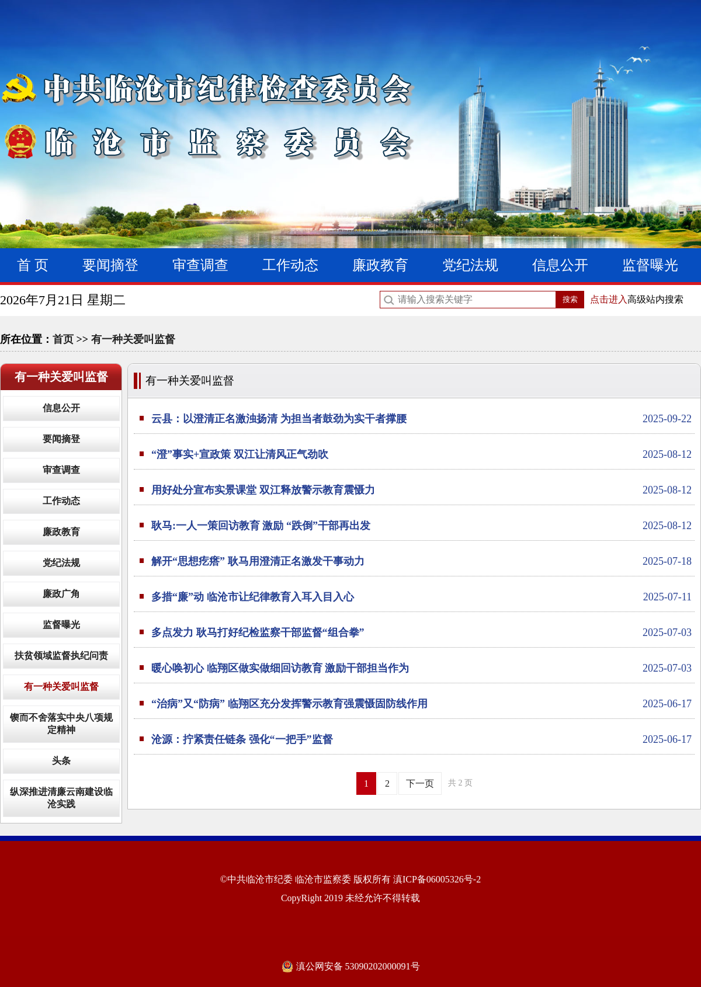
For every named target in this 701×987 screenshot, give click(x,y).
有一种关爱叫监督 (133, 339)
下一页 (420, 783)
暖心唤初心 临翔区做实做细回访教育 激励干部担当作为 (421, 668)
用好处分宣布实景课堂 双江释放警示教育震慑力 (421, 490)
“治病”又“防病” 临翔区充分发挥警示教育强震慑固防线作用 (421, 704)
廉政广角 (61, 594)
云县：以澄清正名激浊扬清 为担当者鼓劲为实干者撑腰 (421, 419)
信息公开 (560, 265)
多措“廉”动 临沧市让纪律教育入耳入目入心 (421, 597)
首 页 (32, 265)
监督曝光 (650, 265)
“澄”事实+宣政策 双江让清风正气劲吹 (421, 454)
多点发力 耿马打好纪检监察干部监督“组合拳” (421, 632)
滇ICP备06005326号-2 (437, 879)
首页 (63, 339)
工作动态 (290, 265)
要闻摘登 (110, 265)
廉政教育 (380, 265)
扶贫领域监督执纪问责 (61, 656)
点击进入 (608, 299)
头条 (61, 761)
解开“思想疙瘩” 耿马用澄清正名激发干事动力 (421, 561)
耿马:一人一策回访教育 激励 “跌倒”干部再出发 (421, 525)
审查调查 (200, 265)
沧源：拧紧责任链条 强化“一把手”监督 (421, 739)
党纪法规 (470, 265)
